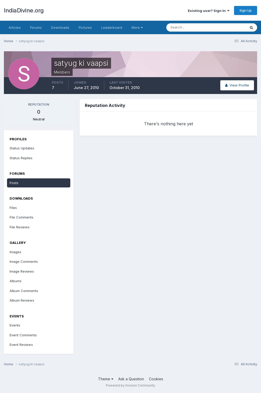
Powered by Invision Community (130, 385)
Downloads (60, 27)
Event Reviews (21, 345)
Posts (14, 183)
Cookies (156, 379)
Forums (36, 27)
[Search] (189, 27)
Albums (16, 281)
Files (13, 208)
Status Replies (21, 158)
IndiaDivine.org (24, 10)
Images (15, 252)
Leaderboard (111, 27)
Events (15, 325)
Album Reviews (22, 300)
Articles (15, 27)
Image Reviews (22, 271)
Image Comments (24, 261)
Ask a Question (131, 379)
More (137, 27)
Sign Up (245, 10)
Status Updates (22, 148)
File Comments (21, 217)
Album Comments (24, 291)
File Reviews (20, 227)
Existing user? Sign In (208, 11)
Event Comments (23, 335)
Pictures (85, 27)
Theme (105, 379)
